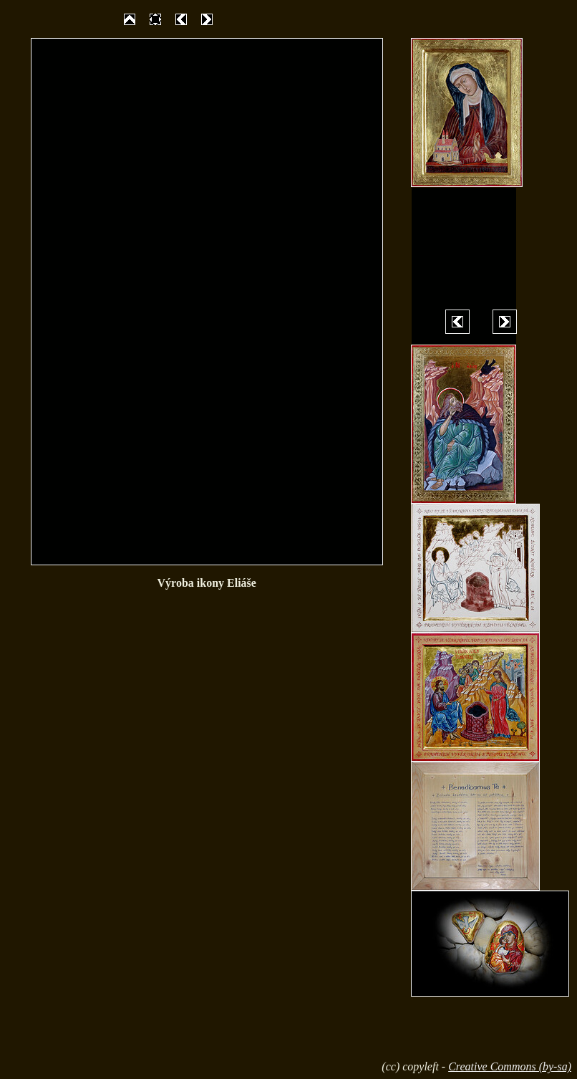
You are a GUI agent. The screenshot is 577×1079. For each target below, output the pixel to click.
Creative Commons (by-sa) (509, 1066)
